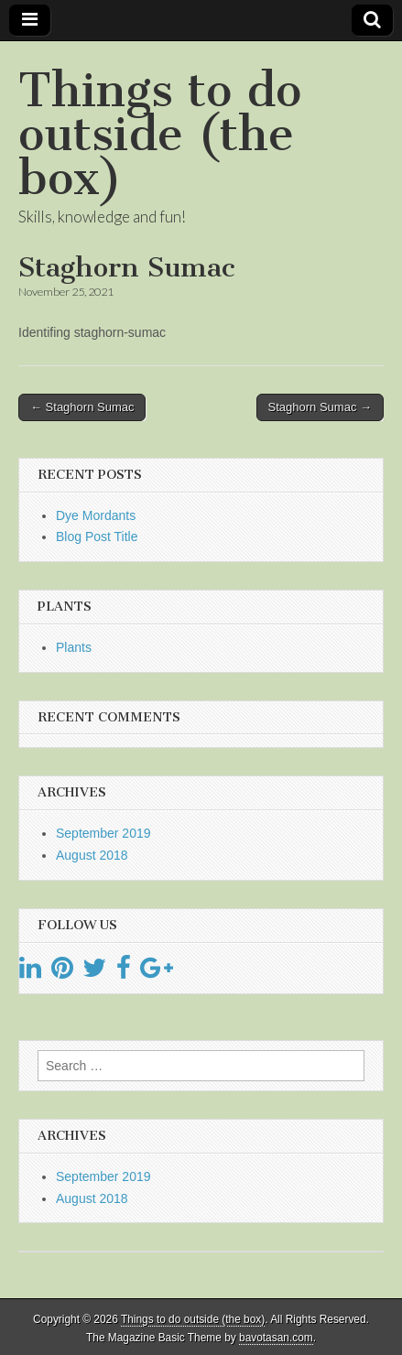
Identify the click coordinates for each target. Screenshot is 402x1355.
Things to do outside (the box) (159, 134)
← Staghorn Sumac (82, 407)
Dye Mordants (96, 515)
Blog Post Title (97, 536)
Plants (74, 647)
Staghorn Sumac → (320, 407)
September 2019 (103, 833)
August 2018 (92, 855)
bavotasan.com (276, 1337)
